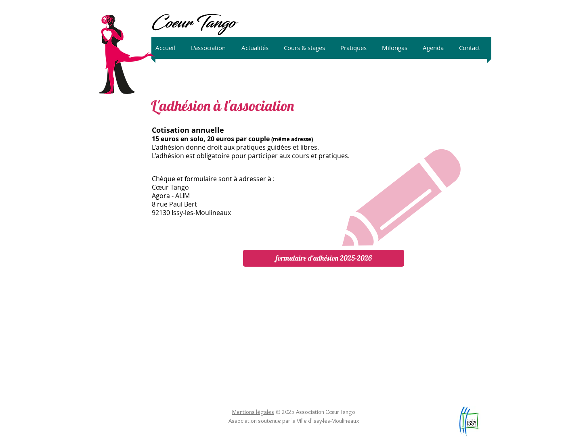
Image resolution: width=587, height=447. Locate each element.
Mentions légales (253, 412)
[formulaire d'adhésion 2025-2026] (323, 258)
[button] (212, 48)
